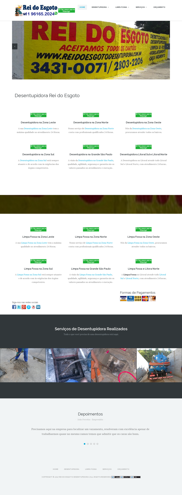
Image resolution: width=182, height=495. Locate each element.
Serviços (141, 7)
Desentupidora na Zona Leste (38, 128)
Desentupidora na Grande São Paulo (95, 160)
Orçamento (159, 7)
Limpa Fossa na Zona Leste (34, 242)
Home (82, 7)
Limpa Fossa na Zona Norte (99, 242)
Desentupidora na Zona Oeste (146, 128)
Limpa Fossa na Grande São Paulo (95, 274)
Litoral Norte (132, 278)
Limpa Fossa (122, 7)
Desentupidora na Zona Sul (33, 160)
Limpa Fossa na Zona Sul (29, 274)
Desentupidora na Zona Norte (99, 128)
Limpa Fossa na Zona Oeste (141, 242)
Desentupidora (100, 7)
